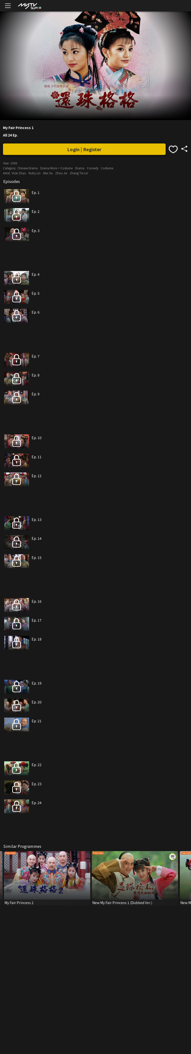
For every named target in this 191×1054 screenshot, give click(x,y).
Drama (79, 168)
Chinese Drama (27, 168)
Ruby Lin (35, 173)
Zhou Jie (61, 173)
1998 (13, 163)
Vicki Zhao (19, 173)
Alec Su (48, 173)
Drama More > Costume (56, 168)
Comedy (92, 168)
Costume (107, 168)
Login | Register (84, 149)
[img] (29, 5)
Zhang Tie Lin (79, 173)
